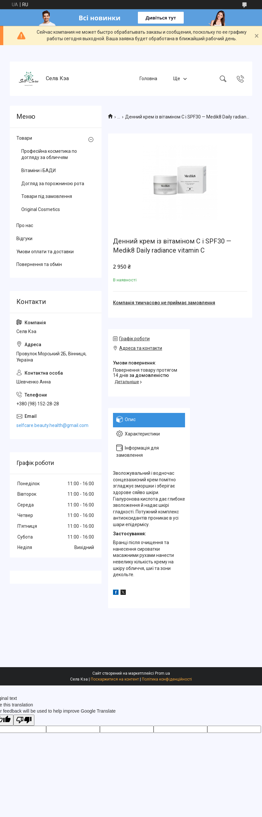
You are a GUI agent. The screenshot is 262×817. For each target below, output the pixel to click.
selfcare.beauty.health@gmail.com (52, 425)
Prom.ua (162, 673)
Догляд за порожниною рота (52, 183)
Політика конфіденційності (167, 679)
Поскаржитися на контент (115, 679)
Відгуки (24, 238)
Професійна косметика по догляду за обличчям (49, 154)
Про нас (24, 225)
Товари (24, 138)
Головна (148, 78)
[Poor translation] (23, 720)
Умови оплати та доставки (45, 251)
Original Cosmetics (40, 209)
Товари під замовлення (46, 196)
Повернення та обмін (39, 264)
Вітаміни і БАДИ (38, 170)
